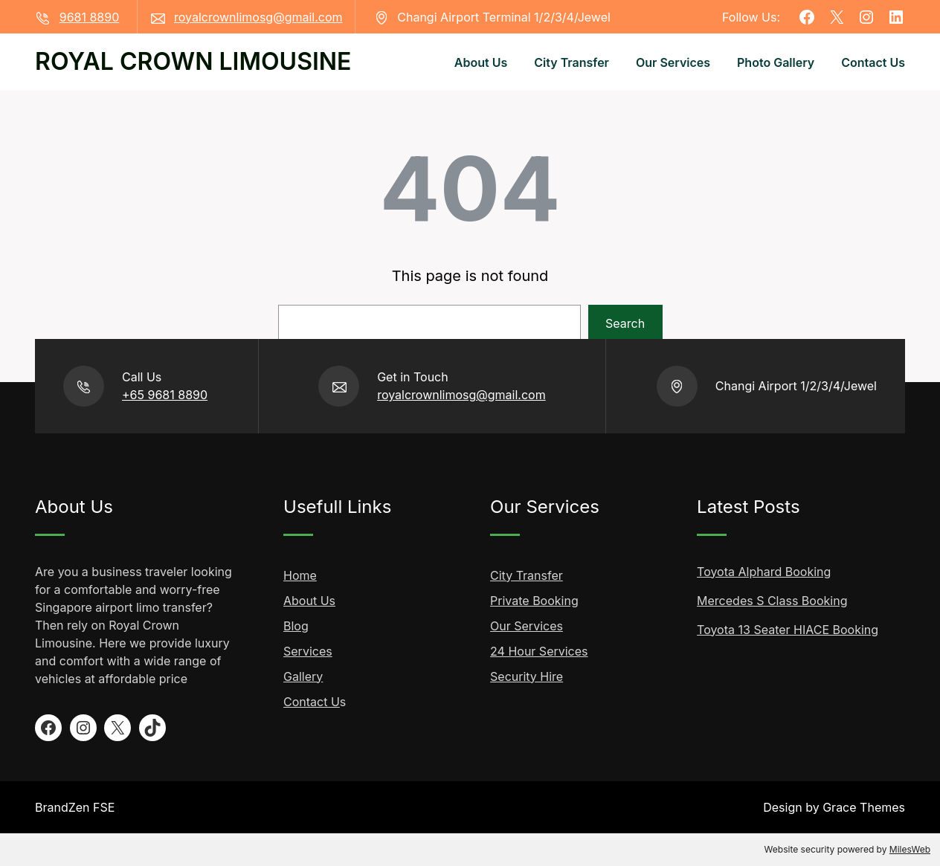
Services (307, 651)
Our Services (526, 625)
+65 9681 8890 (164, 394)
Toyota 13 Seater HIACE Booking (787, 629)
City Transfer (526, 575)
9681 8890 (89, 17)
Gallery (303, 676)
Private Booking (534, 600)
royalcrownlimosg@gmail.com (258, 17)
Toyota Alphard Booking (764, 571)
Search (625, 323)
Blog (296, 625)
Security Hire (526, 676)
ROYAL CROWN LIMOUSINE (193, 61)
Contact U (311, 701)
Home (300, 575)
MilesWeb (909, 849)
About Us (309, 600)
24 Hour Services (539, 651)
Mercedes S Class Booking (772, 600)
